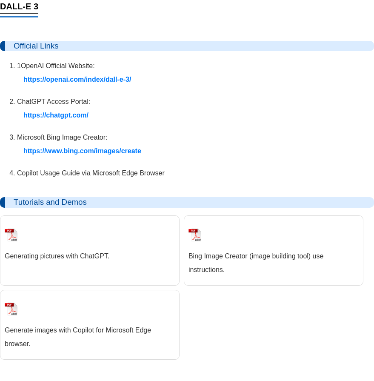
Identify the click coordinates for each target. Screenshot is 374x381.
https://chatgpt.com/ (56, 115)
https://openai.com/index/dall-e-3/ (77, 79)
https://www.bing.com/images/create (82, 151)
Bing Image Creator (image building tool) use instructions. (256, 262)
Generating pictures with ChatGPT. (57, 256)
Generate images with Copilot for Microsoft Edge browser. (78, 337)
